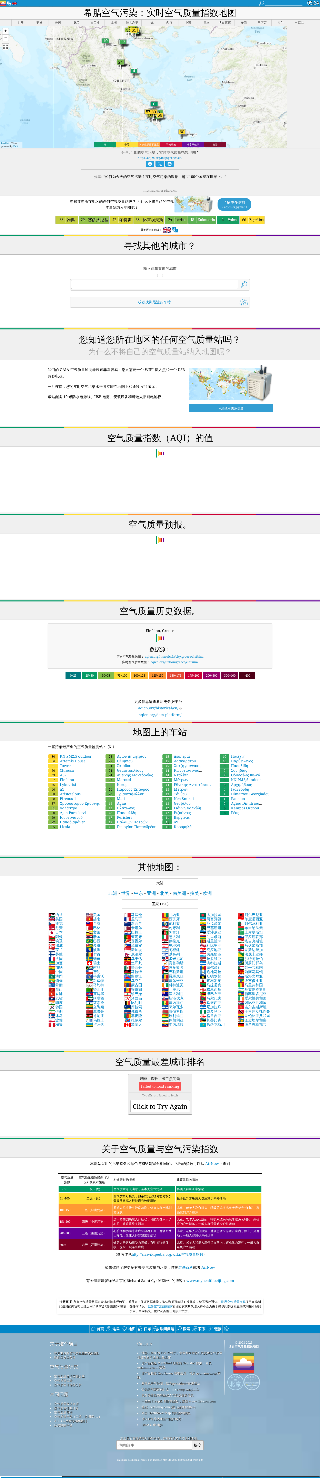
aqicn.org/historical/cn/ (158, 708)
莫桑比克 (210, 1020)
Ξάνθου (174, 793)
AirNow (211, 1163)
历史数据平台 (63, 1425)
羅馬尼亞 (172, 976)
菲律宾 (133, 945)
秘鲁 (55, 1024)
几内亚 (171, 914)
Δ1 (56, 789)
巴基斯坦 (210, 927)
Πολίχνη (233, 756)
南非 (93, 967)
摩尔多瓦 (210, 967)
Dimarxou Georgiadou (245, 793)
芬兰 (55, 954)
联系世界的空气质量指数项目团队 (77, 1353)
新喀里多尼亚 (252, 993)
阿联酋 (95, 998)
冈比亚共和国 (252, 1002)
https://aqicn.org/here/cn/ (160, 190)
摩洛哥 (95, 1011)
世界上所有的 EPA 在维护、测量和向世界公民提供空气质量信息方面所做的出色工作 (179, 1355)
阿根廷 (171, 949)
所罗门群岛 (250, 962)
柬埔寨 (95, 993)
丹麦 (55, 927)
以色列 (171, 954)
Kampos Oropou (239, 807)
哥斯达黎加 (250, 949)
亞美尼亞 (172, 989)
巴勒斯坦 (172, 971)
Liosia (59, 826)
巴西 (93, 940)
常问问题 (59, 1394)
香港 (55, 993)
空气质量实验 (63, 1380)
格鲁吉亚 (210, 1015)
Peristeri (119, 817)
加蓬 (55, 962)
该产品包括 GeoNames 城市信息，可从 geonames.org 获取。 (178, 1375)
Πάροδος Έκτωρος (127, 789)
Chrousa (61, 770)
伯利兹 (171, 923)
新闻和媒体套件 (65, 1357)
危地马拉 (210, 971)
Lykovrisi (62, 784)
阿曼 (55, 936)
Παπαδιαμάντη (67, 822)
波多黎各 (172, 967)
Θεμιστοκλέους (124, 770)
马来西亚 (210, 1002)
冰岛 (55, 1015)
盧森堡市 (210, 954)
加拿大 (133, 1024)
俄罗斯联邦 (250, 936)
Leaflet (5, 143)
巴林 (93, 927)
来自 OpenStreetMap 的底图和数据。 (167, 1413)
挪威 (55, 945)
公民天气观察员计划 (155, 1389)
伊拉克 (171, 940)
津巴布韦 (210, 993)
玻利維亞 (172, 1015)
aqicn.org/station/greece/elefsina (174, 662)
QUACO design (152, 1425)
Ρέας (229, 812)
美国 (93, 914)
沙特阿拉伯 (250, 958)
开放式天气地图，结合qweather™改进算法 (170, 1383)
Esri (15, 146)
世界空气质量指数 (233, 1302)
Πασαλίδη (234, 765)
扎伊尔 (133, 1020)
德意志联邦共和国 (254, 1026)
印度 (55, 1002)
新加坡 (133, 949)
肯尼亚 (95, 1015)
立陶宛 (95, 1006)
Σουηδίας (233, 770)
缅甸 (55, 980)
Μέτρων (175, 779)
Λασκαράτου (179, 760)
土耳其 (133, 962)
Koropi (117, 784)
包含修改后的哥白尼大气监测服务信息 (167, 1395)
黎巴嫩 (133, 993)
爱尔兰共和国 (252, 998)
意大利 (171, 936)
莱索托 (95, 1002)
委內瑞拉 (172, 1024)
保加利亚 (172, 1020)
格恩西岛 (210, 989)
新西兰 (133, 923)
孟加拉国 (210, 914)
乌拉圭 (95, 1020)
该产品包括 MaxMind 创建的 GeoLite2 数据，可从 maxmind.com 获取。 (174, 1365)
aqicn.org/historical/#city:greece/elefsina (174, 656)
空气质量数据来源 (66, 1404)
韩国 (55, 1006)
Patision (232, 798)
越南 (93, 918)
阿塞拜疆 (210, 918)
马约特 (95, 984)
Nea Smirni (178, 798)
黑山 (55, 989)
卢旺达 (95, 1024)
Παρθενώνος (236, 760)
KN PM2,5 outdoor (70, 756)
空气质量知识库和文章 (69, 1376)
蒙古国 (133, 984)
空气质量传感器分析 (68, 1385)
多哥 (93, 945)
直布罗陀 (210, 980)
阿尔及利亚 (250, 923)
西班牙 (171, 918)
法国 (55, 958)
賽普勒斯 (172, 962)
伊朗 (55, 1011)
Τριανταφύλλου (125, 793)
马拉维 (133, 971)
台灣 (93, 923)
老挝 (55, 998)
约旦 (55, 914)
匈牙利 (171, 927)
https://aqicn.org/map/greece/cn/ (160, 158)
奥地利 (171, 945)
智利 (93, 971)
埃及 (55, 940)
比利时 (133, 1002)
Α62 (57, 774)
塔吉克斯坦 (250, 940)
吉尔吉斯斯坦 (252, 1006)
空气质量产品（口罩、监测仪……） (78, 1416)
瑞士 (93, 962)
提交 (198, 1445)
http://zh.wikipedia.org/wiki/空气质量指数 (167, 1254)
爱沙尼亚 (210, 932)
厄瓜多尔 (210, 923)
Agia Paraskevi (67, 812)
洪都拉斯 (210, 962)
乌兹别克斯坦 (252, 989)
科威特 (95, 980)
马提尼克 (210, 984)
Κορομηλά (177, 826)
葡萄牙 (133, 936)
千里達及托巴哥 (254, 1011)
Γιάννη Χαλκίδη (181, 807)
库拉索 (133, 1006)
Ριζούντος (176, 812)
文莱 (93, 932)
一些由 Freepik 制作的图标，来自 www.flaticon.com (178, 1401)
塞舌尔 (133, 940)
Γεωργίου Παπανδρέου (131, 826)
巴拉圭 (133, 932)
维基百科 (185, 1267)
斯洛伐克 (172, 998)
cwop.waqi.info (188, 1389)
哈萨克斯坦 (212, 1024)
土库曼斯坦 (250, 932)
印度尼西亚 (250, 918)
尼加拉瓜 (210, 1006)
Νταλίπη (175, 774)
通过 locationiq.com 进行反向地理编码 (168, 1407)
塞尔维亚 (172, 980)
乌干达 (133, 958)
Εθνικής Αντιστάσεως (186, 784)
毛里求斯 (210, 936)
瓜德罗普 (210, 976)
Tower (59, 765)
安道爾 (133, 989)
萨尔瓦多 (172, 1006)
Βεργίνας (176, 817)
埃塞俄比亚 (250, 980)
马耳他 (133, 914)
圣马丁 (133, 918)
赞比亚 (95, 989)
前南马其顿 (250, 971)
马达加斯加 (250, 945)
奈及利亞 (210, 1011)
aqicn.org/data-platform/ (160, 714)
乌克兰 (133, 980)
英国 (55, 918)
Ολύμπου (119, 760)
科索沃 (95, 976)
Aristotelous (64, 793)
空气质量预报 (63, 1412)
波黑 (93, 949)
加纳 (55, 967)
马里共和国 (250, 984)
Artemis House (67, 760)
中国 (55, 971)
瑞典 (93, 958)
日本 (55, 932)
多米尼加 (172, 958)
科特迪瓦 (172, 984)
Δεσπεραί (176, 756)
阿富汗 (171, 932)
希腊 (55, 984)
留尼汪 (133, 976)
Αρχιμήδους (236, 784)
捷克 (55, 923)
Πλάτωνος (120, 807)
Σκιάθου (118, 765)
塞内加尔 (172, 1002)
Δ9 (170, 822)
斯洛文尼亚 (250, 976)
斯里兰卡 (210, 940)
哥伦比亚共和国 (254, 1015)
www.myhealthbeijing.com (210, 1280)
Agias (116, 803)
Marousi (118, 779)
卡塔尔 (133, 927)
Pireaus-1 (62, 798)
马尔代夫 (210, 998)
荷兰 (55, 949)
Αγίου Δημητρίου (126, 756)
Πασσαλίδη (121, 812)
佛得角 (133, 1011)
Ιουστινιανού (65, 817)
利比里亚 (210, 945)
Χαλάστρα (62, 807)
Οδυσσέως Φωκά (240, 774)
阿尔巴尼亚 (250, 914)
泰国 (93, 936)
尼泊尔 (133, 954)
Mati (115, 798)
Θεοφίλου (176, 803)
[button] (5, 31)
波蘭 (55, 1020)
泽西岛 (133, 998)
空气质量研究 (64, 1367)
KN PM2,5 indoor (240, 779)
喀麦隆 (133, 1015)
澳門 (55, 976)
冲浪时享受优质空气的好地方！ (162, 1419)
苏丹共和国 (250, 967)
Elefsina (61, 779)
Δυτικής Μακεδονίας (129, 774)
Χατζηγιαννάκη (181, 765)
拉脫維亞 (210, 958)
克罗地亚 (210, 949)
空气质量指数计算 (66, 1408)
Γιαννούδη (234, 789)
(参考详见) (160, 1215)
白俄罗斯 (172, 1011)
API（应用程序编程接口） (72, 1421)
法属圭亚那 (250, 954)
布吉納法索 (250, 927)
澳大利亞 (172, 993)
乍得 (93, 954)
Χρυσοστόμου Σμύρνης (74, 803)
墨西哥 (133, 967)
